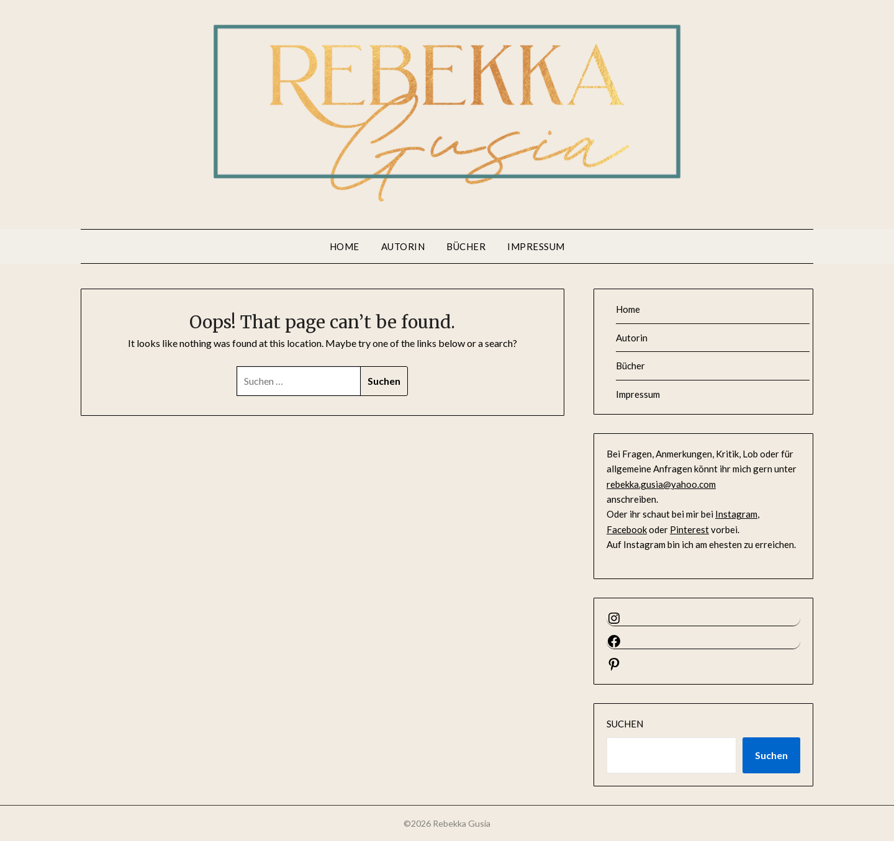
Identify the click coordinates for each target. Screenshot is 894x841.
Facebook (627, 529)
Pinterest (689, 529)
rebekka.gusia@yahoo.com (661, 484)
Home (344, 246)
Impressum (536, 246)
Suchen (625, 723)
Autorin (403, 246)
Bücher (465, 246)
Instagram (736, 513)
